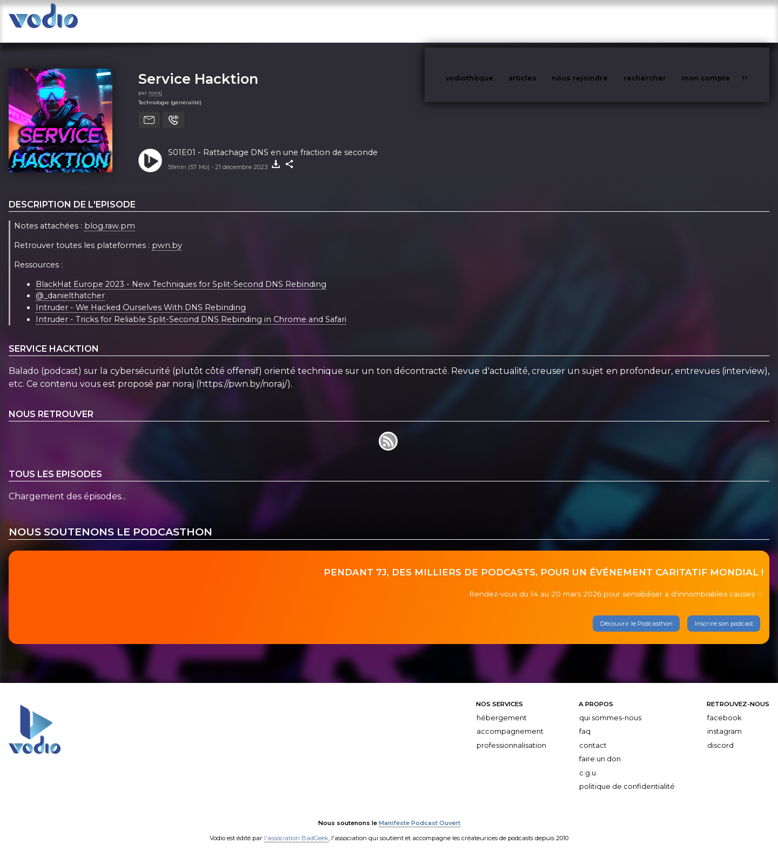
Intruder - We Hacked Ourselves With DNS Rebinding (141, 296)
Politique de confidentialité (627, 776)
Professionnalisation (511, 735)
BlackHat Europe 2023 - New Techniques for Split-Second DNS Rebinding (181, 273)
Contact (593, 735)
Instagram (724, 720)
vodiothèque (495, 21)
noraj (155, 82)
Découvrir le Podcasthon (636, 613)
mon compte (723, 21)
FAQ (585, 720)
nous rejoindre (602, 21)
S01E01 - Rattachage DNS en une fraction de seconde (273, 141)
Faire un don (600, 748)
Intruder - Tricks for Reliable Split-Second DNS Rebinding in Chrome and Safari (191, 308)
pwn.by (167, 234)
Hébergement (502, 707)
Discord (720, 735)
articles (547, 21)
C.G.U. (588, 762)
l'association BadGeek (296, 827)
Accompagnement (510, 720)
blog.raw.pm (109, 215)
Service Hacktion (198, 67)
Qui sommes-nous (610, 707)
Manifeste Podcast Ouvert (419, 812)
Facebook (724, 707)
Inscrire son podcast (724, 613)
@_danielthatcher (70, 285)
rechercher (664, 21)
